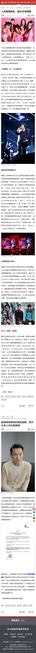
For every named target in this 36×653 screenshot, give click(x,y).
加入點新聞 (28, 634)
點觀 (28, 2)
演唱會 (4, 399)
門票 (30, 605)
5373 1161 (12, 642)
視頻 (21, 2)
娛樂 (3, 15)
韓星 (8, 396)
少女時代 (30, 396)
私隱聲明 (13, 637)
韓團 (24, 396)
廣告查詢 (13, 634)
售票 (25, 605)
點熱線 (6, 634)
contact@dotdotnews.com (27, 642)
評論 (25, 2)
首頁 (6, 2)
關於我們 (20, 634)
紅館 (14, 605)
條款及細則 (21, 637)
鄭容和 (13, 396)
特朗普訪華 (13, 2)
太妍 (19, 396)
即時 (18, 2)
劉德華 (8, 605)
